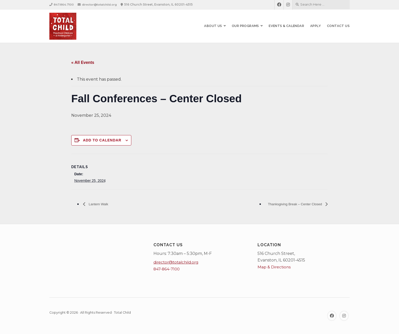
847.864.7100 (64, 4)
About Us (213, 26)
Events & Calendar (286, 26)
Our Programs (245, 26)
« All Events (82, 62)
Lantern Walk (100, 204)
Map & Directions (275, 267)
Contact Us (338, 26)
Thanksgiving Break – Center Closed (289, 204)
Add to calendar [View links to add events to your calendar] (102, 140)
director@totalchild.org (103, 4)
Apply (315, 26)
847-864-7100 (167, 269)
